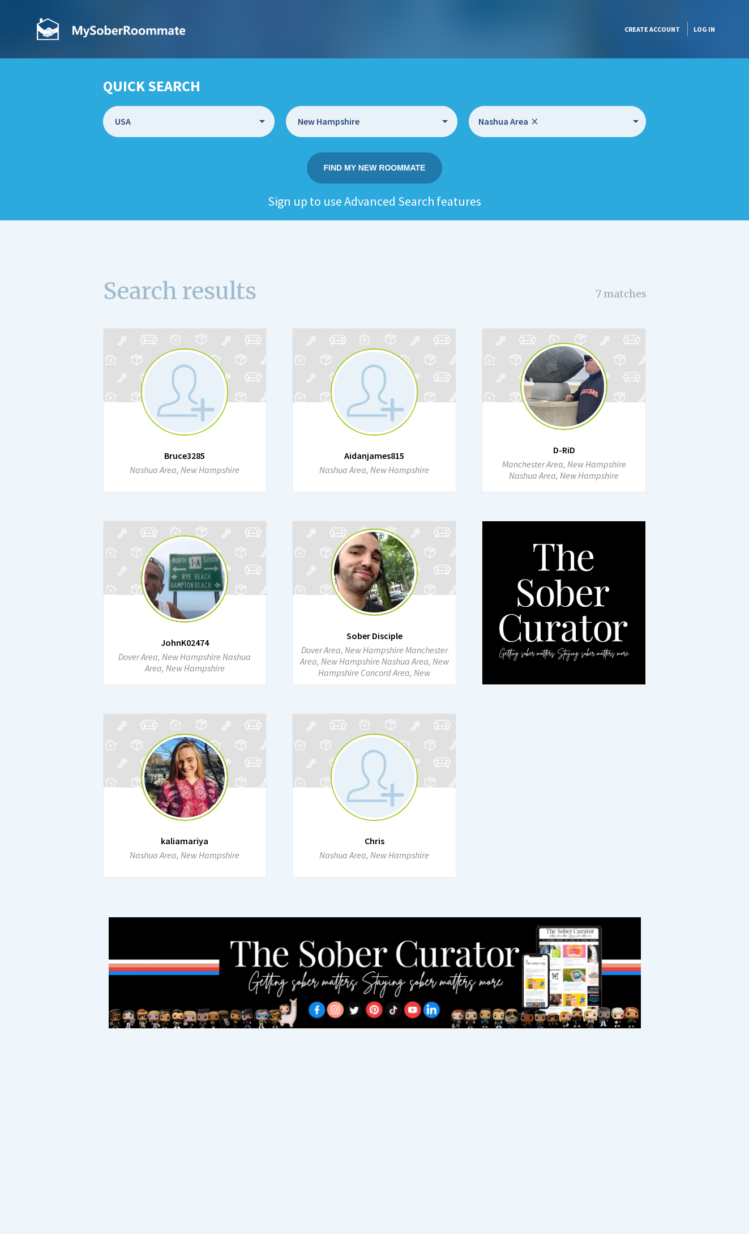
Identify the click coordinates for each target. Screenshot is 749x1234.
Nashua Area (508, 121)
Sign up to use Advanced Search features (374, 201)
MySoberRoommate (111, 29)
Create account (652, 29)
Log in (704, 29)
